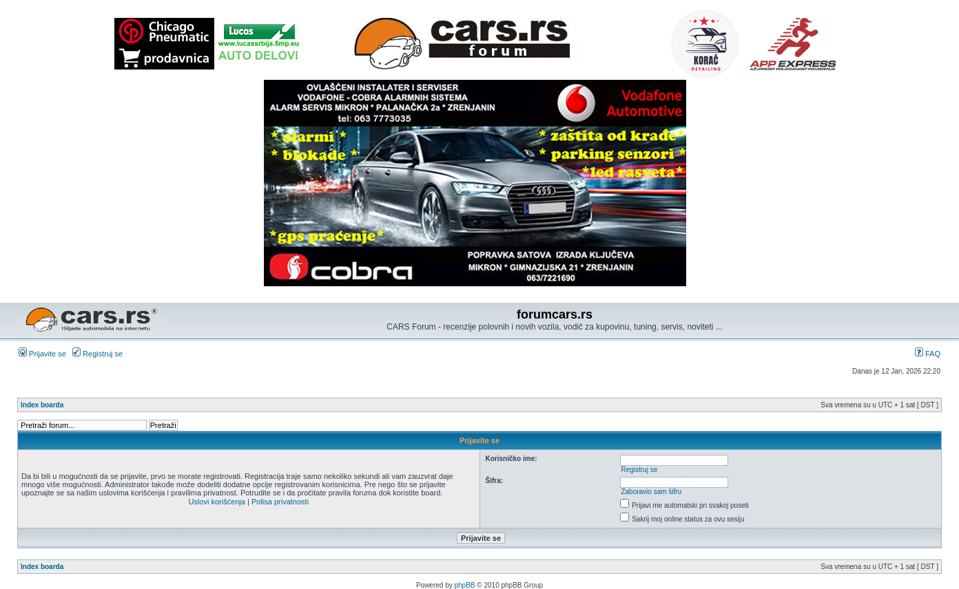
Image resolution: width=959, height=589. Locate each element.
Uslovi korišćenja (216, 501)
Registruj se (97, 354)
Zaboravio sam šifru (651, 491)
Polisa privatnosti (280, 501)
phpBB (465, 585)
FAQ (927, 354)
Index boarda (42, 405)
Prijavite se (42, 354)
